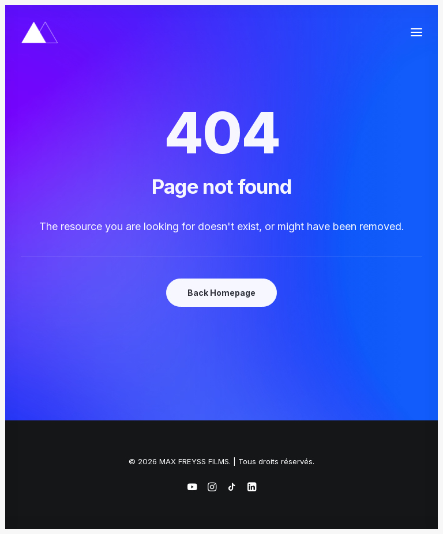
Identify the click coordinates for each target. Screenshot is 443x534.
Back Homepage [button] (221, 293)
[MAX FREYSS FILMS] (39, 32)
